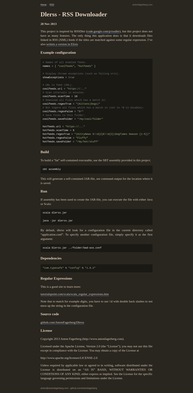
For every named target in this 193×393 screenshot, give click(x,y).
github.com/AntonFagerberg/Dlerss (62, 322)
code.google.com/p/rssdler (103, 31)
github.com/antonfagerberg (83, 388)
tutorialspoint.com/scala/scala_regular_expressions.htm (75, 294)
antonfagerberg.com (142, 4)
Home (44, 4)
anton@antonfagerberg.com (54, 388)
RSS (52, 4)
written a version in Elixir (62, 44)
